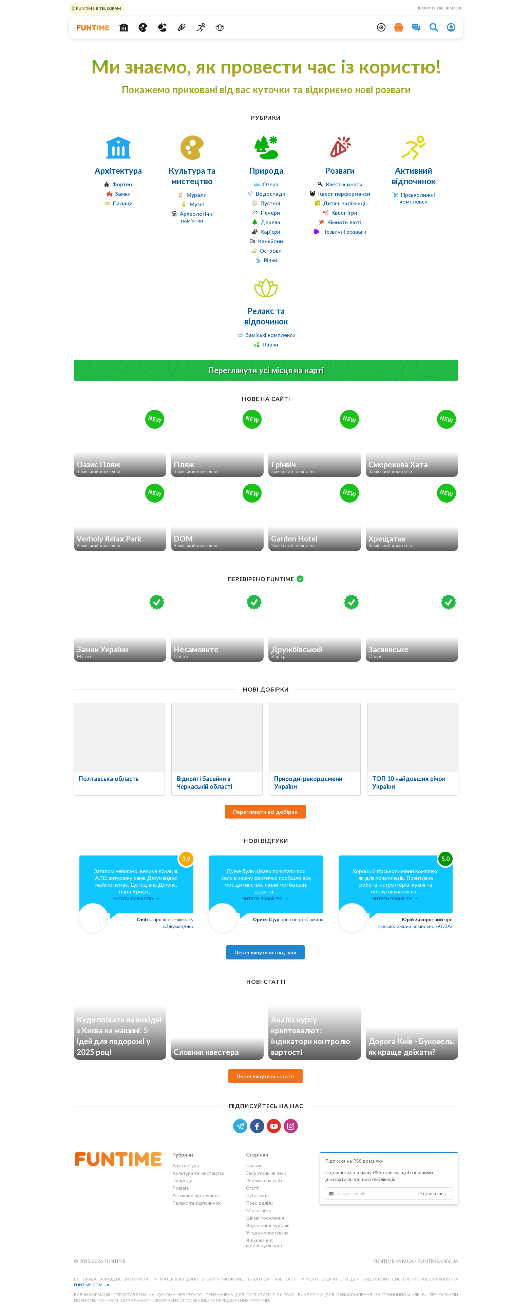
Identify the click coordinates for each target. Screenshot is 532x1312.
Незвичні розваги (344, 231)
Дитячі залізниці (344, 203)
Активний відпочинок (414, 176)
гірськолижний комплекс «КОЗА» (415, 926)
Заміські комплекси (271, 335)
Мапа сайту (258, 1210)
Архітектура (118, 170)
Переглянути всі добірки (265, 811)
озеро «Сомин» (306, 919)
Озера (271, 184)
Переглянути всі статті (265, 1076)
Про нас (255, 1165)
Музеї (197, 204)
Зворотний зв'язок (439, 7)
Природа (266, 170)
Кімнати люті (344, 222)
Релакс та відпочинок (266, 316)
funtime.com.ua (91, 1284)
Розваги (340, 170)
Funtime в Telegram (98, 7)
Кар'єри (270, 231)
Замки (123, 193)
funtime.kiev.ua (438, 1261)
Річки (270, 260)
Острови (271, 250)
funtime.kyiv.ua (394, 1261)
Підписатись (432, 1193)
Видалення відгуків (267, 1225)
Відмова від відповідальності (265, 1242)
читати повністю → (136, 898)
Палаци (123, 203)
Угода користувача (267, 1232)
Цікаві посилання (265, 1218)
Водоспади (270, 193)
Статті (253, 1188)
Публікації (257, 1195)
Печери (270, 212)
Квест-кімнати (344, 184)
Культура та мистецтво (192, 176)
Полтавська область (109, 778)
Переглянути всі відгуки (265, 952)
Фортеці (123, 184)
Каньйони (270, 241)
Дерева (270, 222)
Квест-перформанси (344, 193)
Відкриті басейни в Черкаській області (204, 782)
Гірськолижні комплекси (417, 198)
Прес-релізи (259, 1203)
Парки (270, 344)
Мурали (197, 194)
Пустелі (270, 203)
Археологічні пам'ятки (197, 217)
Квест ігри (344, 212)
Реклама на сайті (265, 1180)
